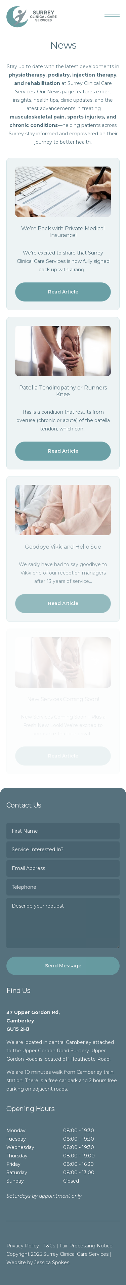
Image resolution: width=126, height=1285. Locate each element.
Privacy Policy (22, 1246)
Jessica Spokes (51, 1262)
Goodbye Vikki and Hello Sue (63, 547)
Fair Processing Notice (86, 1246)
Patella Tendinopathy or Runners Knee (63, 391)
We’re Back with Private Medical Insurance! (63, 231)
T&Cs (49, 1246)
